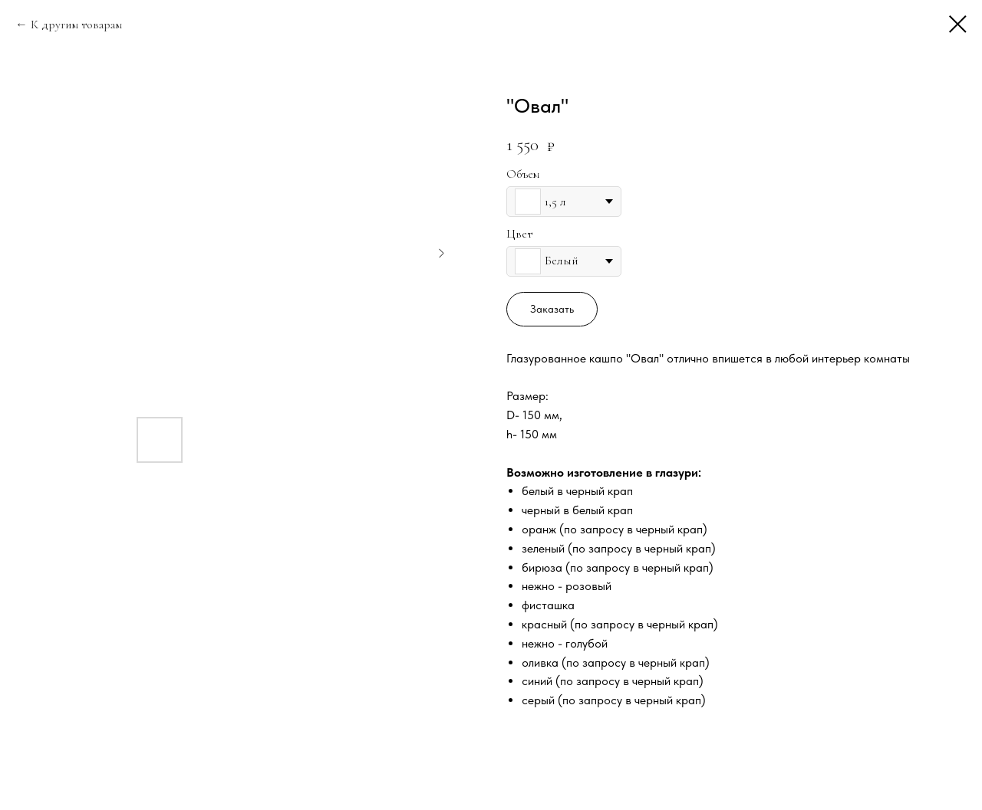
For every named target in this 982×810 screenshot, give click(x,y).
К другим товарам (76, 24)
